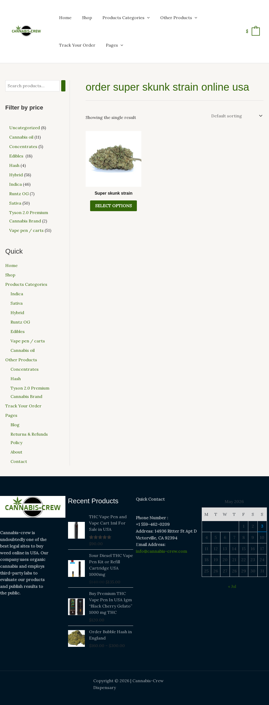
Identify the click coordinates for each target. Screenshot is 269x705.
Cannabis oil (23, 350)
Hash (16, 378)
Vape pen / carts (28, 340)
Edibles (18, 331)
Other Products (178, 17)
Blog (15, 424)
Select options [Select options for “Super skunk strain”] (113, 205)
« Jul (232, 586)
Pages (114, 45)
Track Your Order (77, 45)
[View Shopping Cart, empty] (252, 31)
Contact (19, 461)
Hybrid (17, 312)
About (16, 452)
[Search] (63, 85)
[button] (147, 17)
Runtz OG (20, 322)
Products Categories (126, 17)
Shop (87, 17)
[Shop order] (236, 116)
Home (65, 17)
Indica (17, 293)
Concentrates (25, 369)
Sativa (17, 303)
